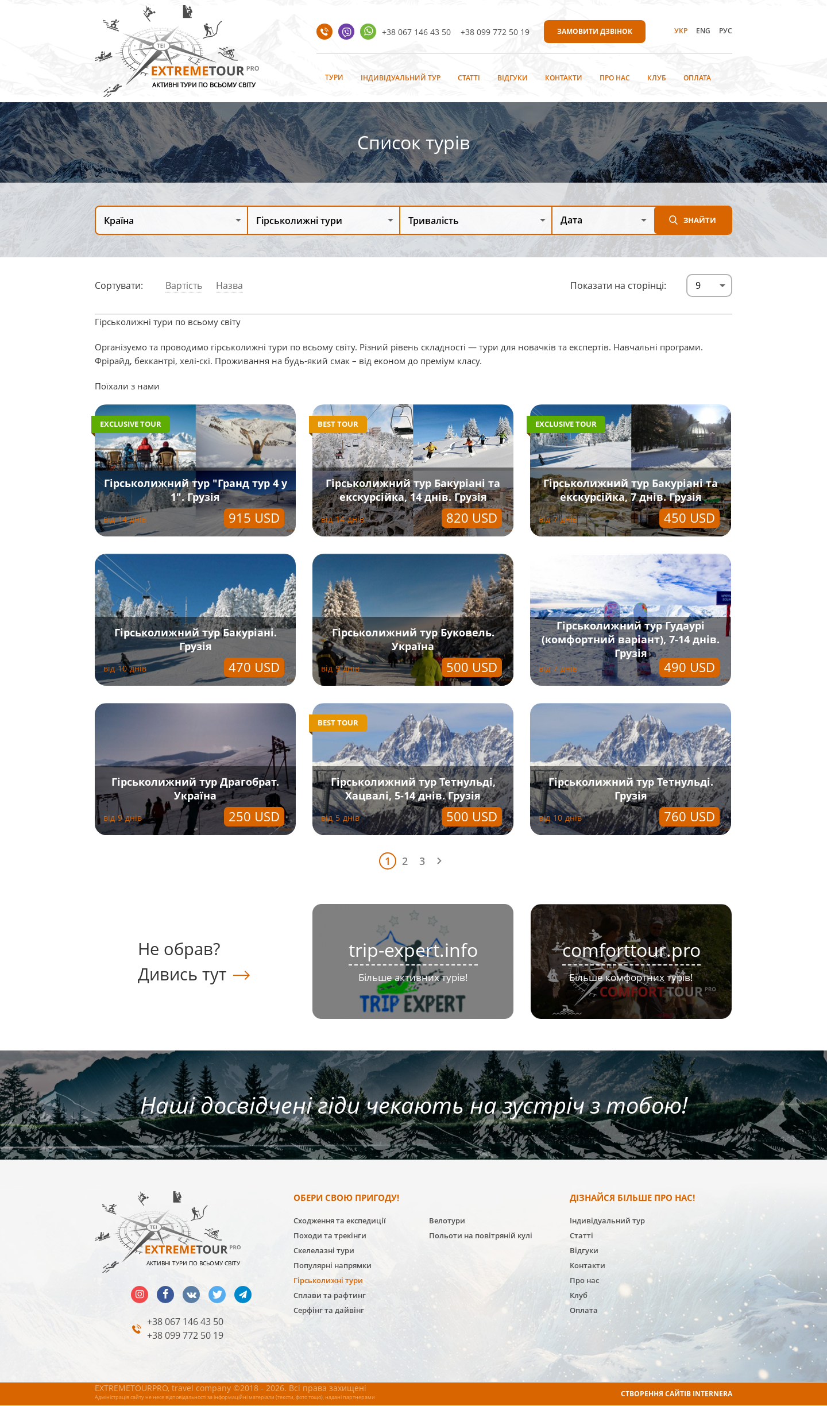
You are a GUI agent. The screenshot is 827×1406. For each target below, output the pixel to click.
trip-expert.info (413, 949)
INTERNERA (712, 1394)
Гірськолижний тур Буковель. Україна (413, 639)
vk (191, 1294)
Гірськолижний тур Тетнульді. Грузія (630, 788)
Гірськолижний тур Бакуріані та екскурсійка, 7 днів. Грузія (630, 490)
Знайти (699, 220)
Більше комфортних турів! (631, 977)
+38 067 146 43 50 (416, 31)
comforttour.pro (631, 949)
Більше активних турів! (413, 977)
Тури (334, 77)
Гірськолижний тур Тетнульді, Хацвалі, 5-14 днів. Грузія (413, 788)
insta (139, 1294)
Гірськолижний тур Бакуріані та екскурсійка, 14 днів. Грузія (413, 490)
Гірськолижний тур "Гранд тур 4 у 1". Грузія (195, 490)
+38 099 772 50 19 (495, 31)
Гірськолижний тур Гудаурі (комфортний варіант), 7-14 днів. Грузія (631, 639)
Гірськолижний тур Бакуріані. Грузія (195, 639)
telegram (243, 1294)
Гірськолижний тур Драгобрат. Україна (195, 788)
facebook (165, 1294)
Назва (229, 285)
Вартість (183, 285)
